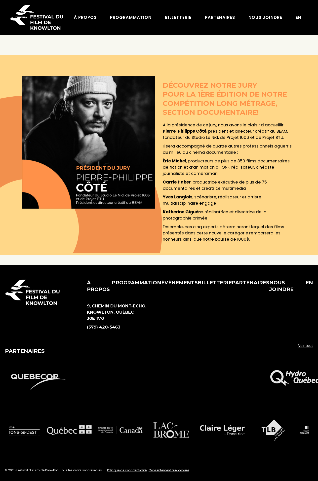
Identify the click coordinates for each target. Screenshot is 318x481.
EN (309, 283)
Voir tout (305, 345)
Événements (179, 283)
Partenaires (250, 283)
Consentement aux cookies (169, 470)
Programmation (136, 283)
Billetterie (215, 283)
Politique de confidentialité (127, 470)
